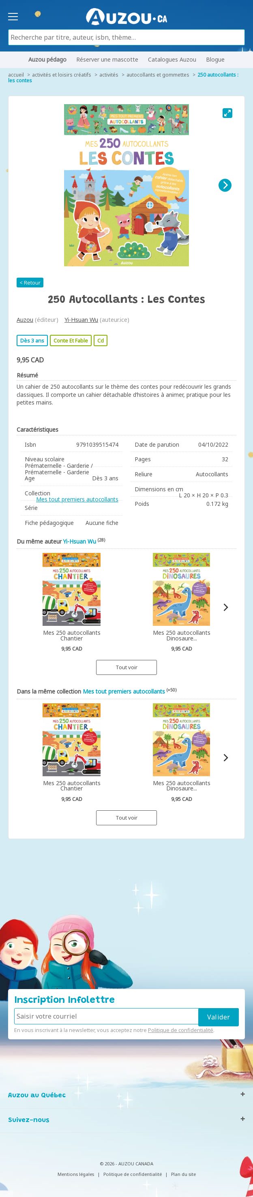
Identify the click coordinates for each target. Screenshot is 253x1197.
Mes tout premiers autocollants (77, 499)
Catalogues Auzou (172, 59)
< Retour (30, 282)
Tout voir (126, 667)
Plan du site (183, 1174)
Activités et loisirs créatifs (61, 74)
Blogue (215, 59)
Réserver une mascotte (107, 59)
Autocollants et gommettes (157, 74)
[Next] (225, 185)
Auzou (25, 319)
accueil (16, 74)
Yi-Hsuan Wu (81, 319)
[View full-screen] (227, 113)
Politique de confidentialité (180, 1030)
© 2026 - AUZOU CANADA (126, 1164)
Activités (108, 74)
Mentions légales (76, 1174)
